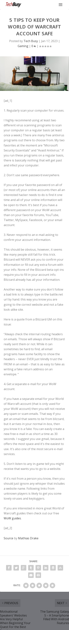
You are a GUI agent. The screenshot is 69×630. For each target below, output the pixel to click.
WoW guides (12, 518)
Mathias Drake (28, 538)
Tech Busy (31, 41)
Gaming (23, 46)
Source (8, 538)
